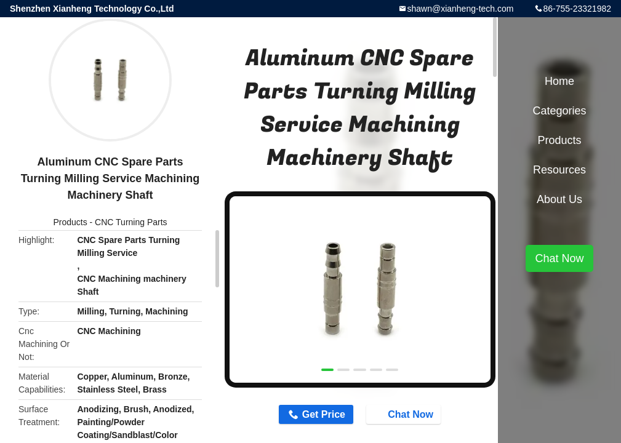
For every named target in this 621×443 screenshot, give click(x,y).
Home (559, 81)
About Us (559, 199)
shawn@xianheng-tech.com (460, 9)
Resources (559, 170)
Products (70, 222)
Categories (559, 111)
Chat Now (404, 413)
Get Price (323, 414)
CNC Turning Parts (131, 222)
